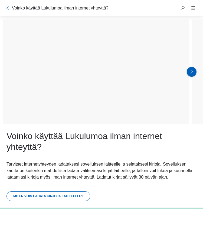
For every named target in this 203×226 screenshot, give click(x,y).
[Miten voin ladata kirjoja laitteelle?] (48, 196)
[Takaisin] (7, 8)
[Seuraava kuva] (192, 72)
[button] (182, 8)
